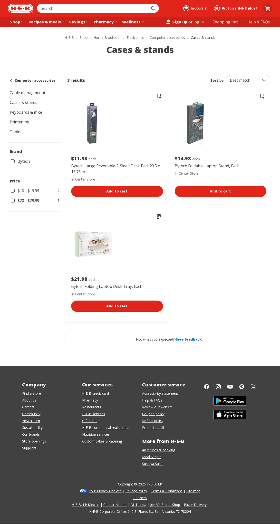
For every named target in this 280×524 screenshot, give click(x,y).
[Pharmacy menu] (104, 22)
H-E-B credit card (95, 393)
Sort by (217, 80)
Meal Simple (151, 456)
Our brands (31, 434)
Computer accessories (33, 80)
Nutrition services (96, 434)
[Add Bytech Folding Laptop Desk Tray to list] (159, 216)
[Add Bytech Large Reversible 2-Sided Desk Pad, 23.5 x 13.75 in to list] (159, 96)
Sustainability (32, 427)
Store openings (34, 441)
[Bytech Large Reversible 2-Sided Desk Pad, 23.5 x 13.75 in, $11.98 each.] (93, 123)
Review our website (157, 407)
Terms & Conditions (167, 491)
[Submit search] (153, 8)
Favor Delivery (195, 504)
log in (198, 22)
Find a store (31, 393)
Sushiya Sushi (152, 463)
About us (29, 400)
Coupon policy (153, 414)
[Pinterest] (241, 386)
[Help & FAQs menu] (258, 22)
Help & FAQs (152, 400)
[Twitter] (253, 386)
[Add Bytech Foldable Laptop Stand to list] (262, 96)
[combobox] (92, 8)
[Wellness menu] (132, 22)
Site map (193, 491)
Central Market (115, 504)
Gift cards (89, 420)
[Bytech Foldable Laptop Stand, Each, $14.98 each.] (197, 123)
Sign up (176, 22)
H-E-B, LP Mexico (85, 504)
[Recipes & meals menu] (45, 22)
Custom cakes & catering (102, 441)
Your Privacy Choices (105, 491)
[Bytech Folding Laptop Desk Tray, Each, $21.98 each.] (93, 244)
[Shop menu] (16, 22)
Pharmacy (90, 400)
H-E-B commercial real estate (105, 427)
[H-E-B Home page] (20, 8)
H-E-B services (93, 414)
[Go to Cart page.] (267, 8)
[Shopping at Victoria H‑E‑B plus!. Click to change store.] (236, 8)
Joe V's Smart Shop (165, 504)
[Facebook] (206, 386)
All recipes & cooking (158, 450)
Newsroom (31, 420)
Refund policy (152, 420)
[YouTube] (230, 386)
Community (31, 414)
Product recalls (153, 427)
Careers (28, 407)
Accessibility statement (160, 393)
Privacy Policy (136, 491)
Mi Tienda (138, 504)
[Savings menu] (78, 22)
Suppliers (29, 448)
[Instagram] (218, 386)
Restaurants (91, 407)
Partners (140, 497)
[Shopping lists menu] (225, 22)
